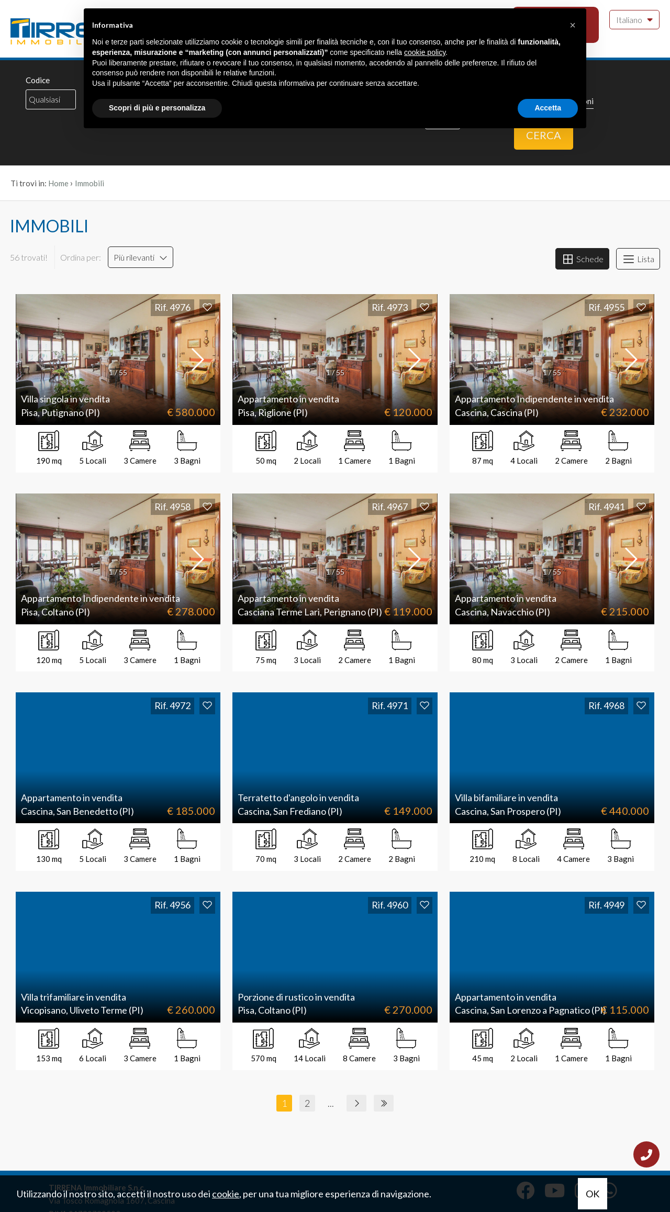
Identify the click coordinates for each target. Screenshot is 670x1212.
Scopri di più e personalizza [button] (157, 108)
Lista (638, 259)
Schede (582, 259)
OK (592, 1193)
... (331, 1103)
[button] (196, 359)
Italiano (634, 19)
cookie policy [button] (424, 52)
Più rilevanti (141, 257)
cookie (225, 1193)
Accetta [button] (547, 108)
